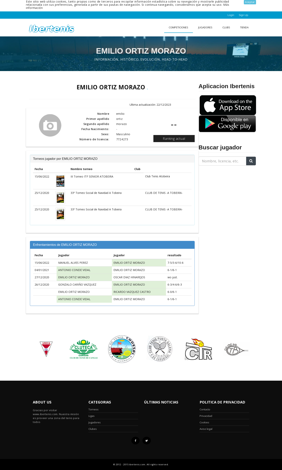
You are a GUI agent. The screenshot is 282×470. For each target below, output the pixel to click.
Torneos (93, 409)
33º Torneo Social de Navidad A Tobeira (96, 193)
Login (231, 15)
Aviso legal (206, 429)
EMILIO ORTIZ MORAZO (129, 263)
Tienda (244, 27)
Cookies (204, 422)
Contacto (205, 409)
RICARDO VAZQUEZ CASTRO (132, 292)
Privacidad (206, 416)
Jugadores (205, 27)
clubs (226, 27)
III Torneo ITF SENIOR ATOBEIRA (92, 176)
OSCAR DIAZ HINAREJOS (129, 277)
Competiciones (178, 27)
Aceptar (250, 2)
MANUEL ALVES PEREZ (73, 263)
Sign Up (243, 15)
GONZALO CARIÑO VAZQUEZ (77, 284)
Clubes (92, 429)
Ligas (91, 416)
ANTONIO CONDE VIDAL (74, 270)
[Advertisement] (223, 193)
